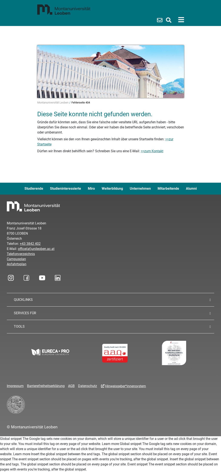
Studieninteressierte (65, 189)
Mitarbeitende (168, 189)
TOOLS (19, 326)
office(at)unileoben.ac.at (36, 249)
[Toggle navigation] (181, 19)
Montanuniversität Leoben (53, 102)
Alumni (191, 189)
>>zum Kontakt (152, 151)
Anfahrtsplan (16, 264)
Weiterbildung (112, 189)
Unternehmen (140, 189)
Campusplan (16, 259)
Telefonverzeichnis (21, 254)
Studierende (33, 189)
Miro (91, 189)
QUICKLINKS (23, 300)
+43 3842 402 (30, 244)
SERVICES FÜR (25, 313)
